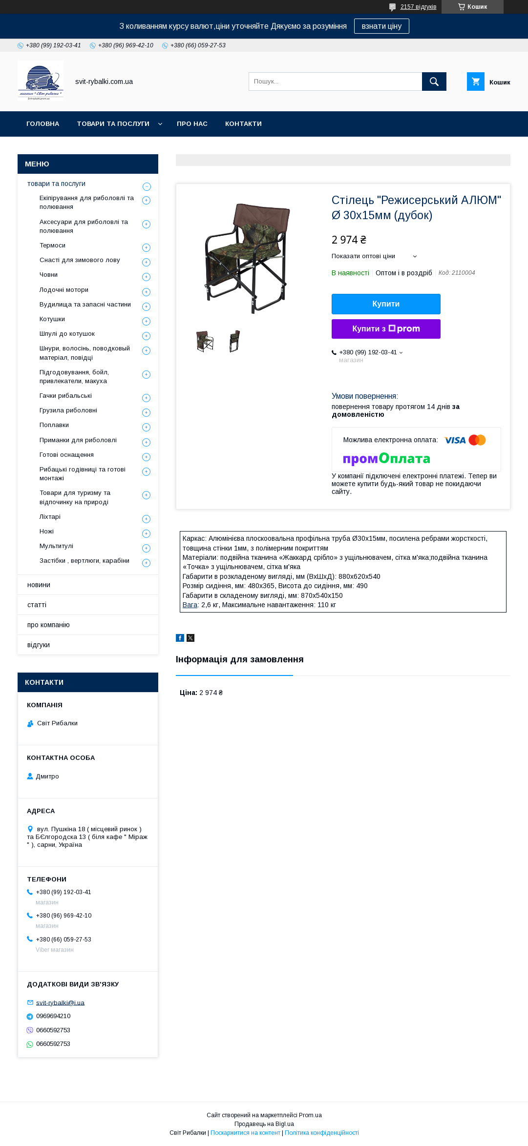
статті (36, 605)
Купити (386, 304)
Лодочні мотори (64, 289)
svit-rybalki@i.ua (60, 1002)
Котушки (52, 319)
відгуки (38, 645)
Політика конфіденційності (322, 1132)
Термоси (52, 245)
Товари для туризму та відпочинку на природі (75, 497)
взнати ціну (381, 26)
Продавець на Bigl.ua (264, 1124)
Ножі (47, 531)
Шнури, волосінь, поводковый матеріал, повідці (85, 353)
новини (38, 585)
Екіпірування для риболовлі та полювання (87, 202)
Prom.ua (310, 1115)
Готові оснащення (67, 454)
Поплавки (54, 425)
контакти (243, 123)
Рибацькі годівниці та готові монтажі (83, 474)
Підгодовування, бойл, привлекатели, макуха (74, 376)
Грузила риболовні (68, 410)
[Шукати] (434, 81)
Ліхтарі (50, 516)
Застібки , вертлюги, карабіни (84, 560)
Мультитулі (56, 546)
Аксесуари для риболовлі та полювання (84, 226)
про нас (192, 123)
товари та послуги (113, 123)
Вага (190, 605)
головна (42, 123)
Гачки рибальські (66, 395)
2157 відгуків (419, 6)
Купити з (386, 329)
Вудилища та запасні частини (85, 304)
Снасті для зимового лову (80, 260)
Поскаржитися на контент (245, 1132)
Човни (49, 274)
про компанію (48, 625)
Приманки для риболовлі (78, 440)
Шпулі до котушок (67, 333)
